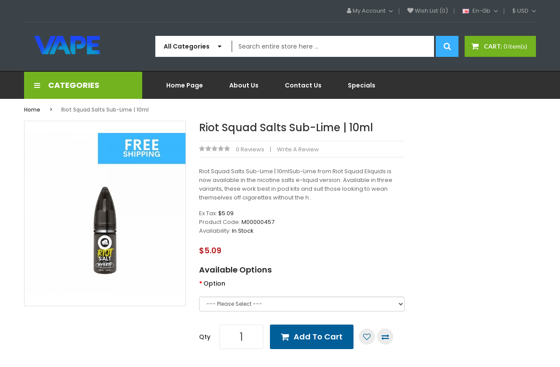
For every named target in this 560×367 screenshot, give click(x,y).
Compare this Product (385, 337)
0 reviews (250, 149)
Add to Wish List (367, 337)
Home (32, 109)
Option (214, 283)
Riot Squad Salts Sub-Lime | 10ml (105, 109)
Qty (204, 336)
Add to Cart (318, 336)
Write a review (298, 149)
